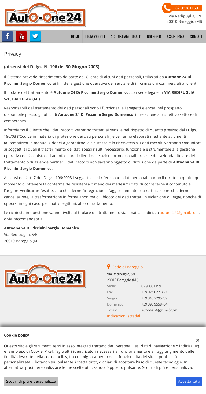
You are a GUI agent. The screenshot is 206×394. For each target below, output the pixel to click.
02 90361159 (151, 286)
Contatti (196, 36)
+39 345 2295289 (154, 298)
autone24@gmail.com (179, 212)
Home (75, 36)
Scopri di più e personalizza (31, 381)
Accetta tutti (189, 381)
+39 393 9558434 (154, 304)
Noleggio (154, 36)
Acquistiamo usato (126, 36)
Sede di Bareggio (127, 266)
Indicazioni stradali (124, 315)
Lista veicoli (95, 36)
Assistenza (175, 36)
